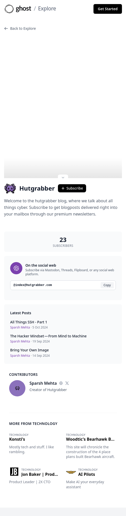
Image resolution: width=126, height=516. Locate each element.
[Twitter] (67, 356)
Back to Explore (20, 28)
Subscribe (72, 161)
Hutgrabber (29, 161)
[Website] (61, 356)
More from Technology (33, 396)
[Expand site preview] (63, 151)
